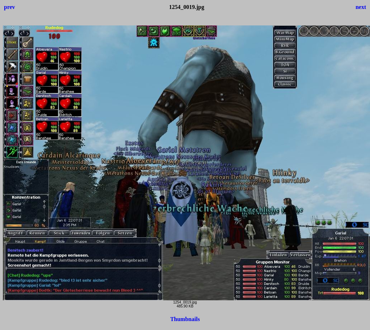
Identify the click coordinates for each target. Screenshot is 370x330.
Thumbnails (185, 319)
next (361, 7)
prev (9, 7)
